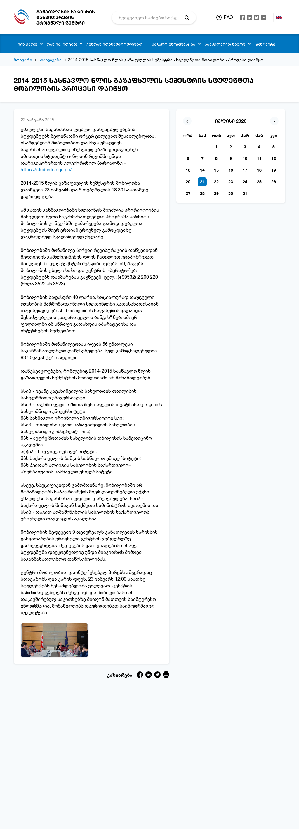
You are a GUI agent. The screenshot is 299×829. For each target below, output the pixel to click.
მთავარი (23, 59)
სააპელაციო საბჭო (225, 43)
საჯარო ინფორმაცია (173, 43)
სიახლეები (50, 59)
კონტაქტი (265, 43)
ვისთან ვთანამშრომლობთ (114, 43)
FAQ (228, 17)
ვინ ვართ (27, 43)
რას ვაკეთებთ (62, 43)
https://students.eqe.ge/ (46, 169)
